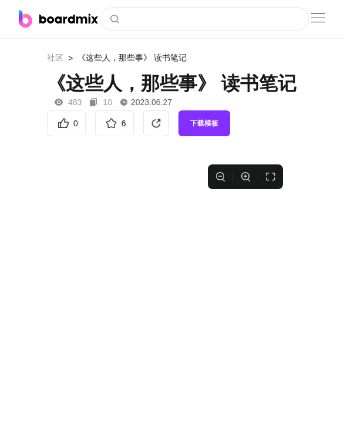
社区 (55, 57)
